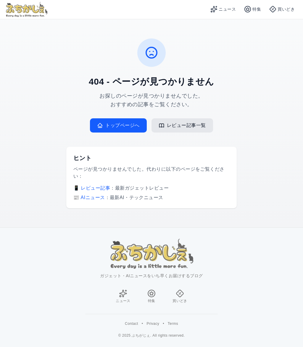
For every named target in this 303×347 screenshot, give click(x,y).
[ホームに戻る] (151, 253)
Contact (131, 324)
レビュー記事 (95, 188)
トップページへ (118, 125)
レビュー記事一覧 (182, 125)
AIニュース (93, 197)
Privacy (152, 324)
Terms (173, 324)
